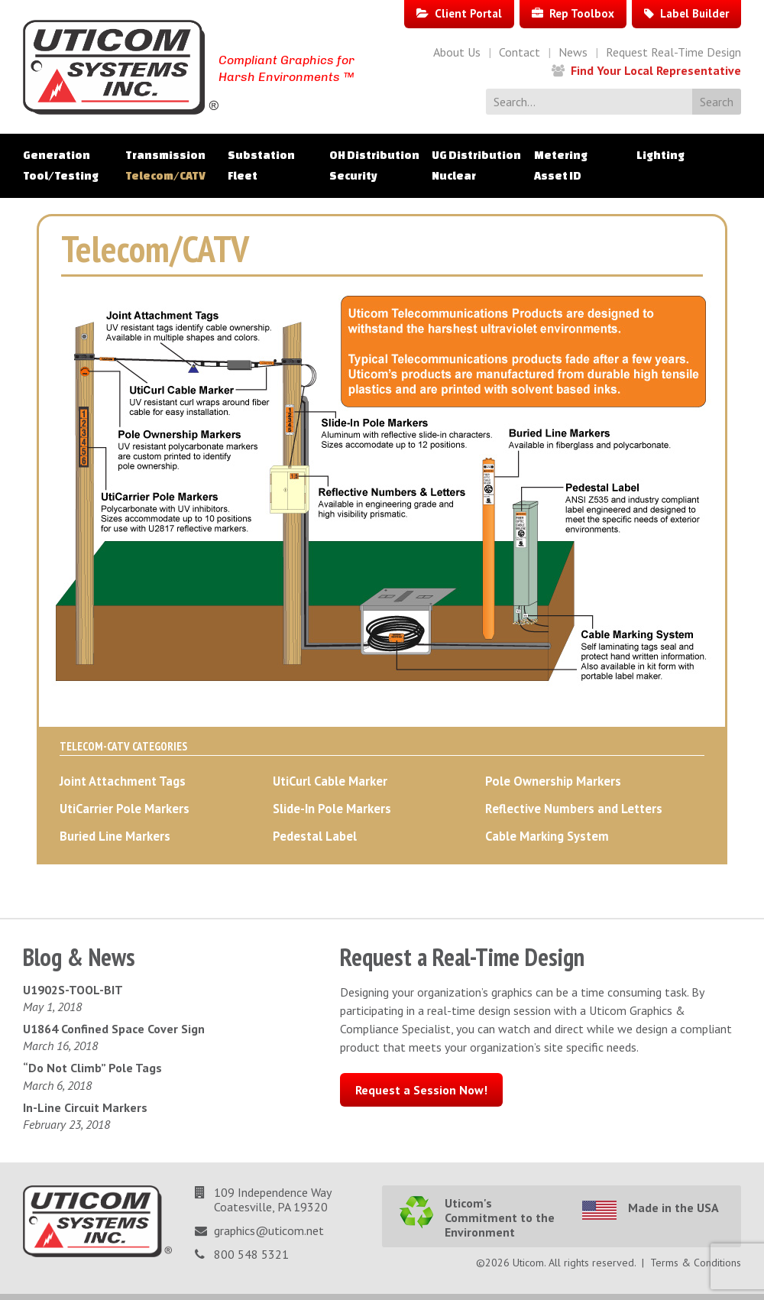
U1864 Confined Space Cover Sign (114, 1028)
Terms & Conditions (695, 1262)
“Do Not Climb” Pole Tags (92, 1067)
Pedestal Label (315, 836)
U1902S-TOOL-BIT (73, 989)
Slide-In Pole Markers (332, 808)
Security (353, 176)
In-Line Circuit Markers (85, 1107)
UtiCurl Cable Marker (330, 781)
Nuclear (454, 176)
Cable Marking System (547, 836)
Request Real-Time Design (673, 52)
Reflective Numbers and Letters (573, 808)
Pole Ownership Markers (553, 781)
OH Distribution (374, 155)
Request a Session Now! (421, 1089)
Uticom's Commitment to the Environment (500, 1217)
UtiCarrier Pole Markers (124, 808)
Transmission (165, 155)
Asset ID (557, 176)
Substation (261, 155)
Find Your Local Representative (656, 70)
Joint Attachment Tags (123, 781)
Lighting (660, 155)
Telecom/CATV (165, 176)
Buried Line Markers (115, 836)
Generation (56, 155)
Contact (519, 52)
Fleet (242, 176)
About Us (457, 52)
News (573, 52)
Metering (561, 155)
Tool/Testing (61, 176)
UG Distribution (476, 155)
